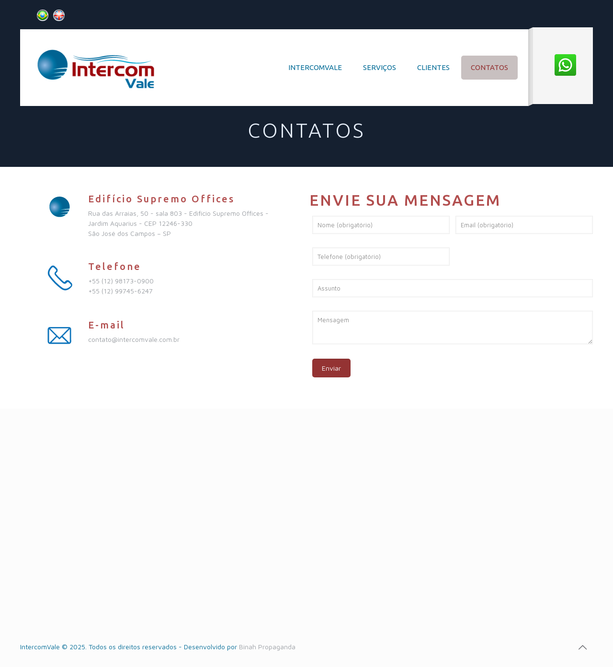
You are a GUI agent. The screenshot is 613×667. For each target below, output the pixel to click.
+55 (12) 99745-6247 (120, 291)
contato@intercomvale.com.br (134, 339)
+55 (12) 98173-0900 (121, 281)
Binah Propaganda (266, 647)
